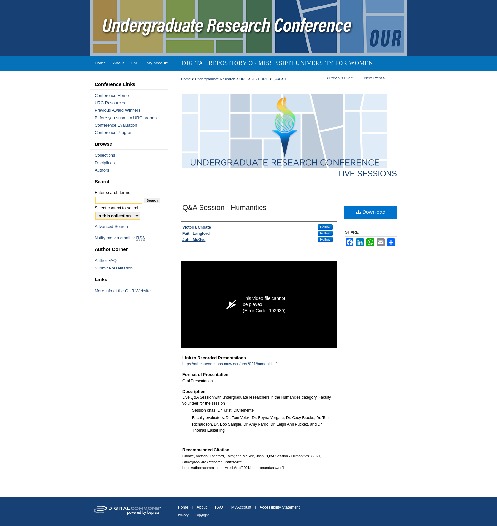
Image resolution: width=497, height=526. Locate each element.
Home (186, 79)
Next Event (373, 78)
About (202, 507)
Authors (102, 170)
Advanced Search (111, 226)
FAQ (219, 507)
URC (243, 79)
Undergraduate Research (215, 79)
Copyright (202, 515)
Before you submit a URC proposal (127, 117)
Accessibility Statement (280, 507)
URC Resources (110, 102)
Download (371, 212)
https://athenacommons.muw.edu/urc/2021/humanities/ (229, 364)
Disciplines (105, 162)
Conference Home (112, 95)
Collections (105, 155)
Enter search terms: (113, 192)
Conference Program (114, 132)
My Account (241, 507)
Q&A (277, 79)
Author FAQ (106, 260)
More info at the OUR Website (123, 290)
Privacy (183, 515)
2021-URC (260, 79)
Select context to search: (118, 207)
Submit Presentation (114, 268)
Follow (325, 227)
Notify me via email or (120, 237)
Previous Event (341, 78)
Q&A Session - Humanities (224, 207)
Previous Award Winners (117, 110)
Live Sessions (367, 173)
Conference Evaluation (116, 125)
